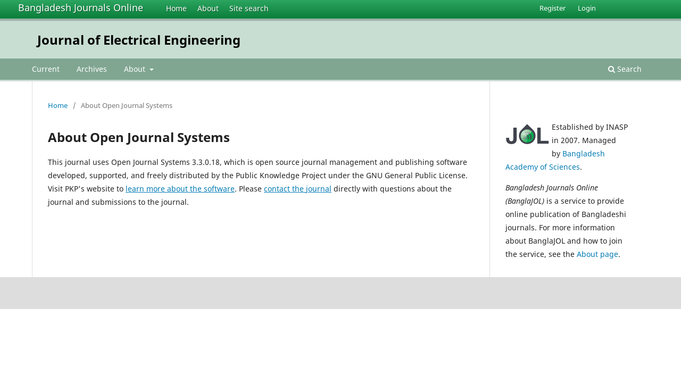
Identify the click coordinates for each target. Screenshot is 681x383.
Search (625, 69)
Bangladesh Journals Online (80, 7)
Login (587, 8)
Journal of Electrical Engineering (138, 39)
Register (552, 8)
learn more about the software (180, 189)
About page (597, 254)
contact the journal (297, 189)
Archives (92, 69)
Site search (249, 8)
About (208, 8)
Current (46, 69)
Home (176, 8)
